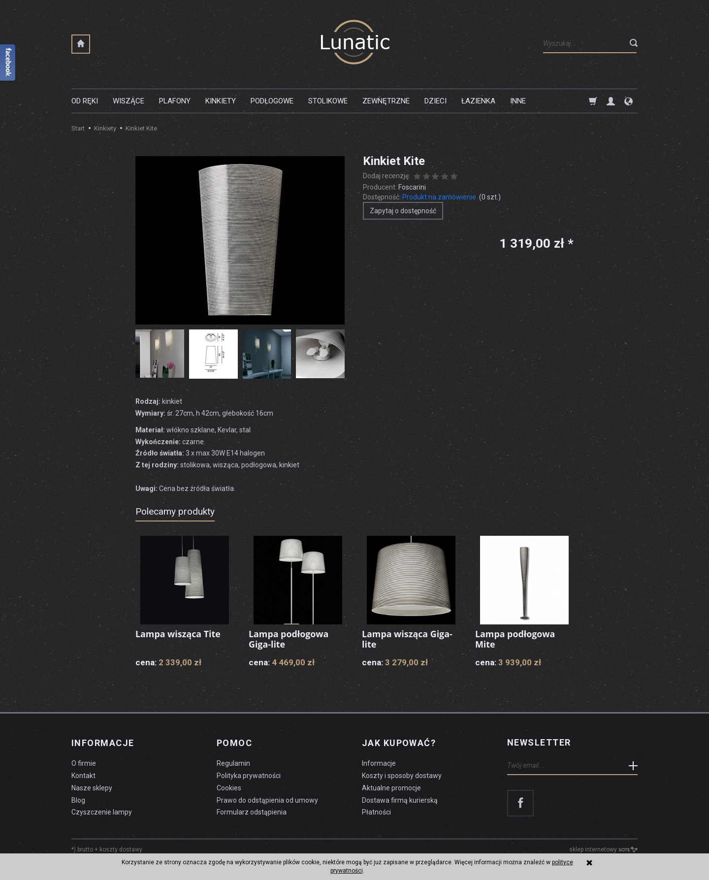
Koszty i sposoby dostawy (402, 774)
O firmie (83, 762)
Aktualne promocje (391, 786)
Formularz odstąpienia (252, 811)
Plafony (175, 101)
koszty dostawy (120, 848)
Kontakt (83, 774)
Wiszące (128, 101)
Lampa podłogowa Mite (515, 639)
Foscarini (412, 187)
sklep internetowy (603, 848)
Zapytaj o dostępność (403, 211)
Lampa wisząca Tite (178, 634)
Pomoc (234, 743)
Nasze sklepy (91, 786)
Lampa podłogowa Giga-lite (289, 639)
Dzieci (435, 101)
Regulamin (233, 762)
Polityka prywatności (249, 774)
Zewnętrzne (386, 101)
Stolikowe (328, 101)
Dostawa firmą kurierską (400, 799)
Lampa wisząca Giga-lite (407, 639)
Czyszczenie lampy (101, 811)
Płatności (376, 811)
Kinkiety (220, 101)
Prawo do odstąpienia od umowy (267, 799)
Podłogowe (272, 101)
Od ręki (84, 101)
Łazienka (478, 101)
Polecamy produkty (175, 511)
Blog (78, 799)
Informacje (102, 743)
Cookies (229, 786)
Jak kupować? (399, 743)
